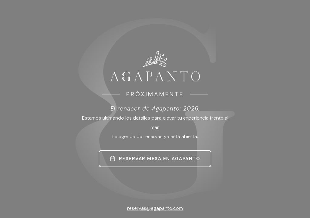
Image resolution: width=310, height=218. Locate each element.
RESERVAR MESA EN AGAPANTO (155, 159)
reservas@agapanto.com (155, 208)
